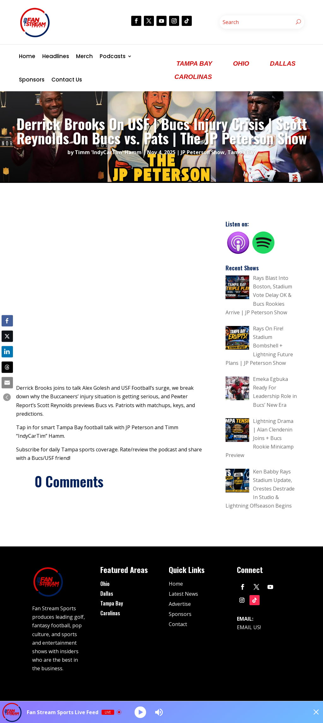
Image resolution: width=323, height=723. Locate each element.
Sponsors (31, 79)
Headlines (55, 56)
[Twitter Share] (7, 336)
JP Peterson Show (203, 152)
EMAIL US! (249, 627)
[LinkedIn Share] (7, 351)
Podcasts (113, 56)
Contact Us (66, 79)
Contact (178, 624)
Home (27, 56)
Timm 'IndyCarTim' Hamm (108, 152)
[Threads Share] (7, 367)
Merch (84, 56)
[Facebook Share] (7, 320)
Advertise (180, 603)
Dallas (106, 593)
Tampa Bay (241, 152)
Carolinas (110, 613)
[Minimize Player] (312, 712)
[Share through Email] (7, 383)
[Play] (141, 712)
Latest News (183, 593)
